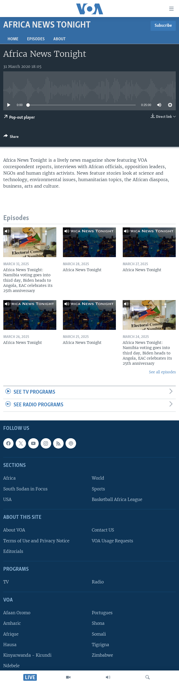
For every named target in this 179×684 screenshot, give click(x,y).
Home (13, 39)
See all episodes (162, 372)
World (98, 478)
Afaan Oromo (16, 612)
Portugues (102, 612)
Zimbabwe (102, 655)
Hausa (10, 644)
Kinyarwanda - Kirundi (27, 655)
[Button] (11, 137)
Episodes (36, 39)
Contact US (103, 530)
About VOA (14, 530)
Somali (99, 633)
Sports (98, 488)
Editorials (13, 551)
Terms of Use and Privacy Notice (36, 540)
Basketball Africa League (117, 499)
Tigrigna (100, 644)
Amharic (12, 623)
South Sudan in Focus (25, 488)
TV (6, 582)
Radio (98, 582)
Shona (98, 623)
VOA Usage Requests (112, 540)
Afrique (10, 633)
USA (7, 499)
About (59, 39)
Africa (9, 478)
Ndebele (11, 665)
